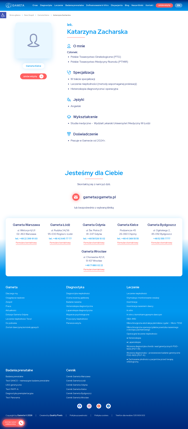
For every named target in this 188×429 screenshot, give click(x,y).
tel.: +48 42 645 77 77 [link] (60, 238)
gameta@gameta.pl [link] (99, 197)
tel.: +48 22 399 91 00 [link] (26, 238)
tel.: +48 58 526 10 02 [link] (94, 238)
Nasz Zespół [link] (29, 15)
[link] (3, 15)
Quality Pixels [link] (56, 415)
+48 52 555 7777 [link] (161, 238)
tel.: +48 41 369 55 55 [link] (128, 238)
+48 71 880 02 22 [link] (94, 265)
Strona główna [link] (14, 15)
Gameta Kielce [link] (43, 15)
